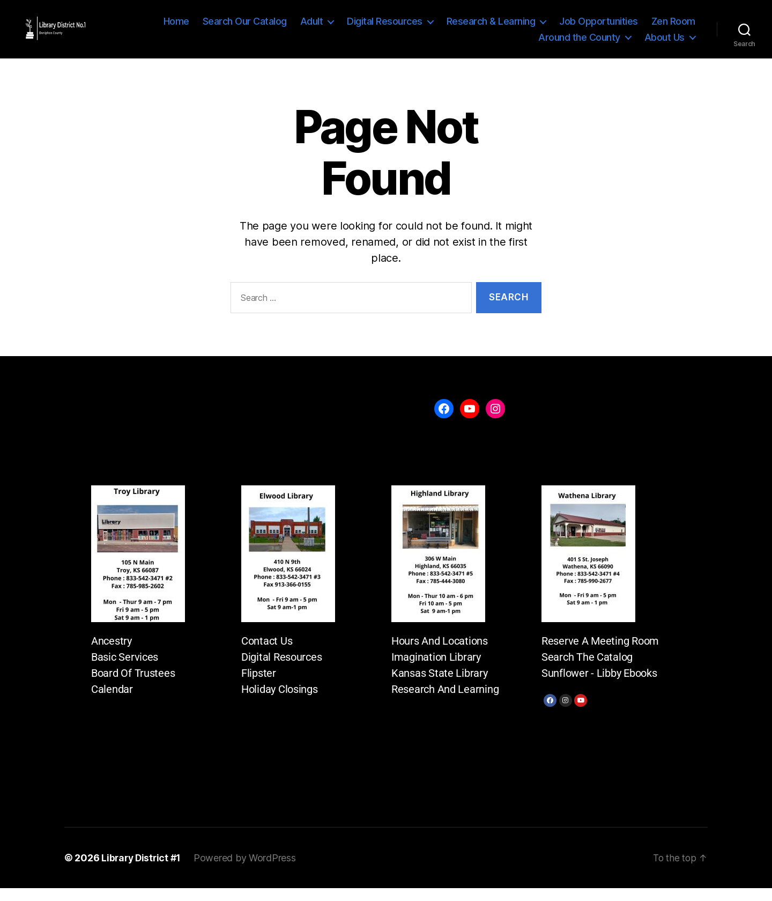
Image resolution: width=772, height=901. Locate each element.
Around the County (579, 42)
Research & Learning (491, 26)
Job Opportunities (598, 26)
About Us (664, 42)
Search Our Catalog (245, 26)
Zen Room (673, 26)
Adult (311, 26)
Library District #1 (142, 870)
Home (176, 26)
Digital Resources (384, 26)
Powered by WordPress (248, 870)
